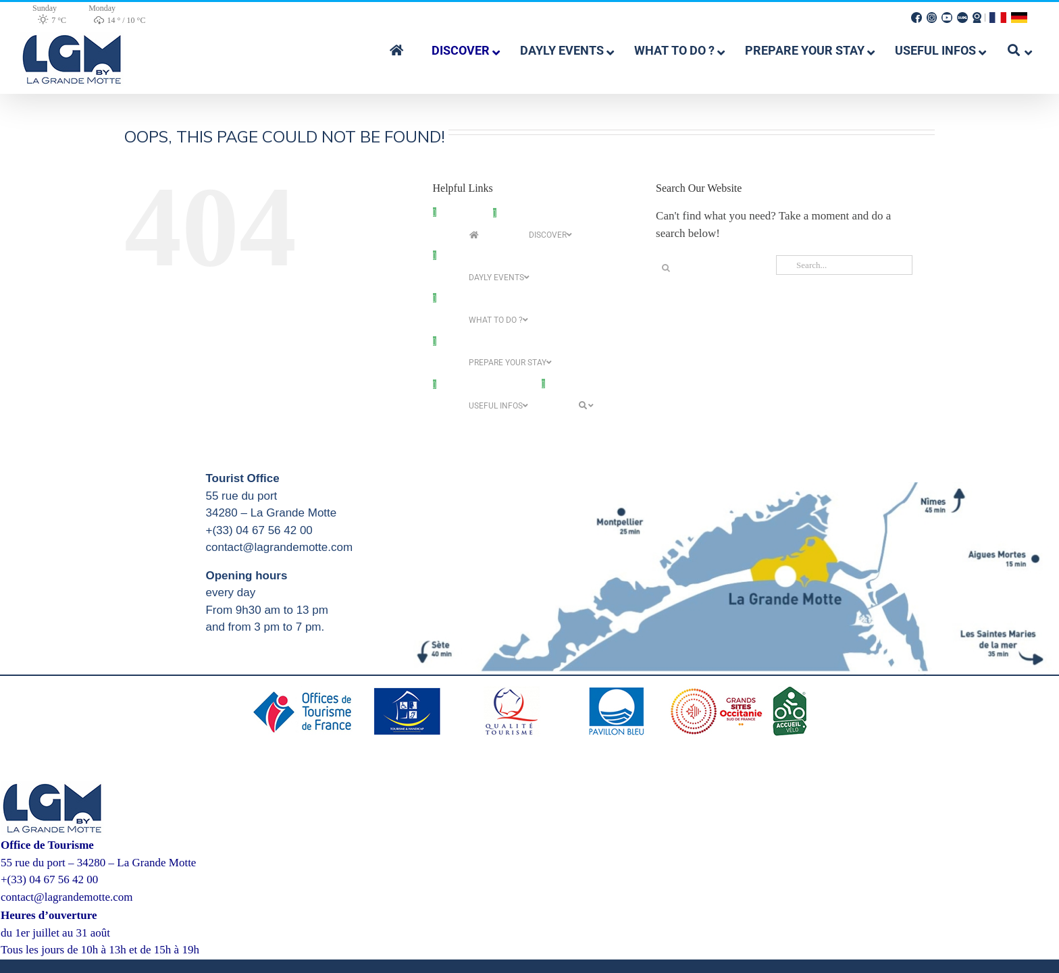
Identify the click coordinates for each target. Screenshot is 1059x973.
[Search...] (844, 265)
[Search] (665, 268)
